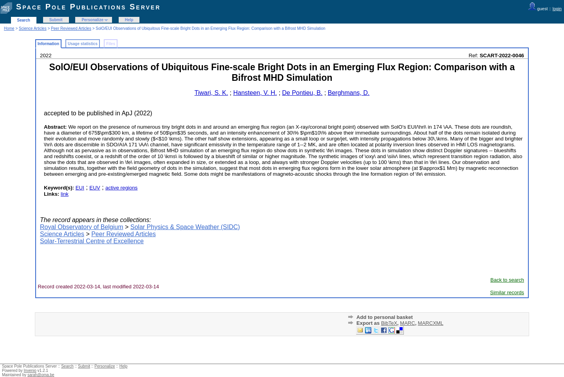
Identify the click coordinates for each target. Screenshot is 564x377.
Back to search (507, 280)
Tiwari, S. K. (211, 92)
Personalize (92, 20)
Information (48, 44)
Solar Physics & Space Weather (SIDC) (185, 227)
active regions (121, 188)
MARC (407, 323)
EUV (94, 188)
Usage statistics (83, 44)
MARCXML (430, 323)
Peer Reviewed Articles (71, 28)
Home (9, 28)
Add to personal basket (384, 317)
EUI (80, 188)
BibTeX (389, 323)
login (557, 8)
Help (129, 20)
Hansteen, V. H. (255, 92)
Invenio (30, 370)
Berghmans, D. (349, 92)
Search (23, 20)
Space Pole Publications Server (88, 6)
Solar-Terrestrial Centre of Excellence (92, 241)
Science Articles (33, 28)
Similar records (507, 292)
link (65, 194)
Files (110, 44)
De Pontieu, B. (302, 92)
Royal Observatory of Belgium (81, 227)
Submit (56, 20)
